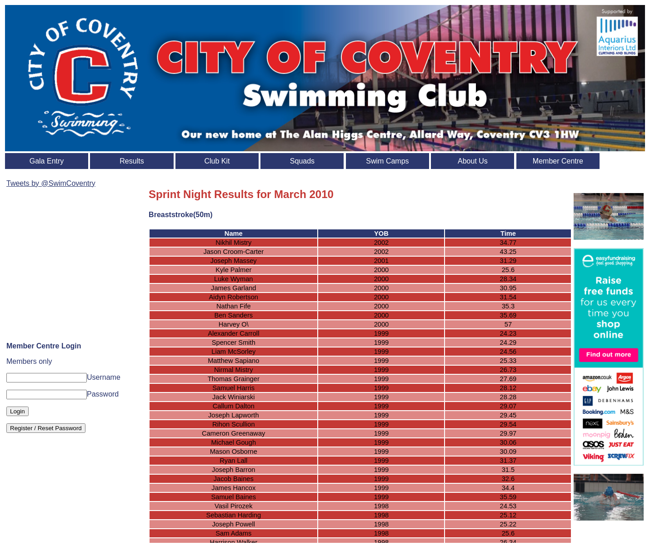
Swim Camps (387, 161)
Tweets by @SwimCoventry (50, 183)
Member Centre (558, 161)
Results (132, 161)
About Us (473, 161)
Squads (302, 161)
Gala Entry (47, 161)
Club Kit (217, 161)
